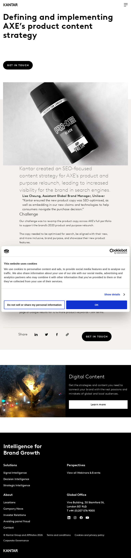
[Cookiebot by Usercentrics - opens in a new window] (112, 251)
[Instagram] (75, 518)
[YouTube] (69, 518)
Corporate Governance (16, 540)
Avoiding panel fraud (16, 521)
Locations (9, 502)
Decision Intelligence (16, 479)
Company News (13, 509)
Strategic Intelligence (16, 485)
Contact (8, 527)
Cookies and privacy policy (89, 535)
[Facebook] (81, 518)
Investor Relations (14, 515)
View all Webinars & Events (83, 473)
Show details (112, 294)
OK (97, 304)
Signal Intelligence (15, 473)
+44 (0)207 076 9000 (82, 510)
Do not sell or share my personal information (34, 304)
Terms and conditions (59, 535)
